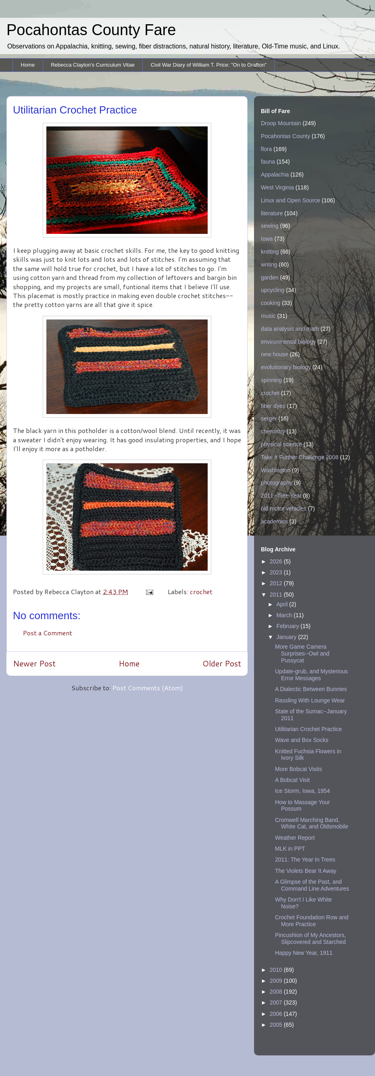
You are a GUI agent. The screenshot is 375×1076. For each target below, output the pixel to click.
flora (266, 149)
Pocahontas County (285, 136)
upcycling (272, 290)
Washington (275, 470)
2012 (277, 583)
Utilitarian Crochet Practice (308, 729)
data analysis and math (290, 329)
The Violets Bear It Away (305, 871)
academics (274, 521)
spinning (271, 380)
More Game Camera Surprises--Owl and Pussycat (302, 653)
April (282, 604)
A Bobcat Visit (292, 780)
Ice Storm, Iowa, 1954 (302, 791)
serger (269, 418)
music (268, 316)
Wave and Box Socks (302, 740)
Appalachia (275, 174)
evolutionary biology (286, 367)
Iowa (267, 238)
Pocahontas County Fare (91, 29)
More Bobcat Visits (298, 769)
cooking (270, 303)
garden (270, 277)
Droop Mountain (281, 123)
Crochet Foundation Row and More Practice (311, 920)
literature (272, 213)
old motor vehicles (283, 508)
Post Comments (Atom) (147, 687)
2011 (277, 594)
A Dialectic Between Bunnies (311, 689)
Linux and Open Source (290, 200)
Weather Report (295, 837)
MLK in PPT (290, 848)
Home (28, 65)
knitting (270, 251)
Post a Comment (47, 632)
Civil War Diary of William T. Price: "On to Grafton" (209, 65)
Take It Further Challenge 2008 (299, 457)
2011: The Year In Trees (305, 859)
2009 (277, 980)
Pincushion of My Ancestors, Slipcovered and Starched (310, 938)
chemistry (273, 431)
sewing (270, 226)
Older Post (221, 663)
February (288, 626)
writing (269, 264)
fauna (268, 161)
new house (274, 354)
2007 (277, 1002)
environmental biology (288, 341)
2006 (277, 1014)
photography (276, 482)
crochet (201, 591)
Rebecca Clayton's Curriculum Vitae (92, 65)
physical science (281, 444)
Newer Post (34, 663)
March (285, 615)
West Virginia (277, 187)
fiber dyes (273, 406)
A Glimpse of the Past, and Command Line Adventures (312, 885)
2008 (277, 991)
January (287, 637)
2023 (277, 572)
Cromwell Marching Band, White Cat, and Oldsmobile (311, 823)
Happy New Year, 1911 (303, 953)
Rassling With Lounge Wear (310, 700)
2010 (277, 970)
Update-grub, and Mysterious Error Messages (311, 674)
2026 (277, 561)
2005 (277, 1024)
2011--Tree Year (281, 495)
